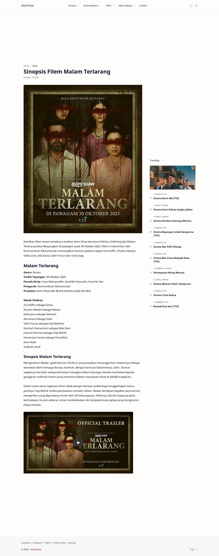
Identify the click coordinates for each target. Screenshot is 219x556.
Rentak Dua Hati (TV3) (166, 306)
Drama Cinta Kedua (165, 295)
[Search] (196, 5)
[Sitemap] (71, 542)
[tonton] (168, 268)
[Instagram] (37, 542)
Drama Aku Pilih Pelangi (167, 246)
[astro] (159, 205)
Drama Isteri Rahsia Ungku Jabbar (173, 209)
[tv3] (164, 194)
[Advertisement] (109, 37)
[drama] (159, 194)
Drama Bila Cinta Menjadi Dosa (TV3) (171, 259)
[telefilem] (160, 268)
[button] (191, 5)
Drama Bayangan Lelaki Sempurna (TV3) (173, 233)
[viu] (164, 242)
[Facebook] (25, 542)
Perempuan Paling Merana (169, 272)
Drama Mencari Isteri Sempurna (172, 283)
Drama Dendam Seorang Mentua (172, 220)
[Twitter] (47, 542)
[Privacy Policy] (59, 542)
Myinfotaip (27, 5)
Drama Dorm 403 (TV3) (166, 198)
